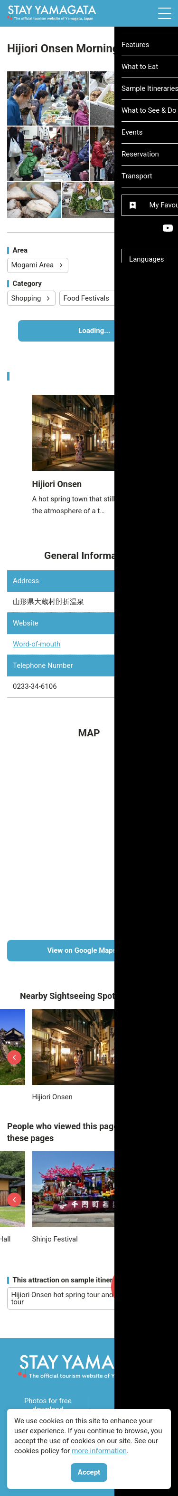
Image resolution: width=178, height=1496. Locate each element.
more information (99, 1451)
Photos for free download (48, 1405)
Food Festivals (91, 298)
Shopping (31, 298)
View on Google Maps (105, 950)
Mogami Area (38, 265)
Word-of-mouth (36, 644)
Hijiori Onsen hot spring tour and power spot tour (87, 1298)
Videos (130, 1405)
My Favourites (136, 1293)
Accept (89, 1472)
